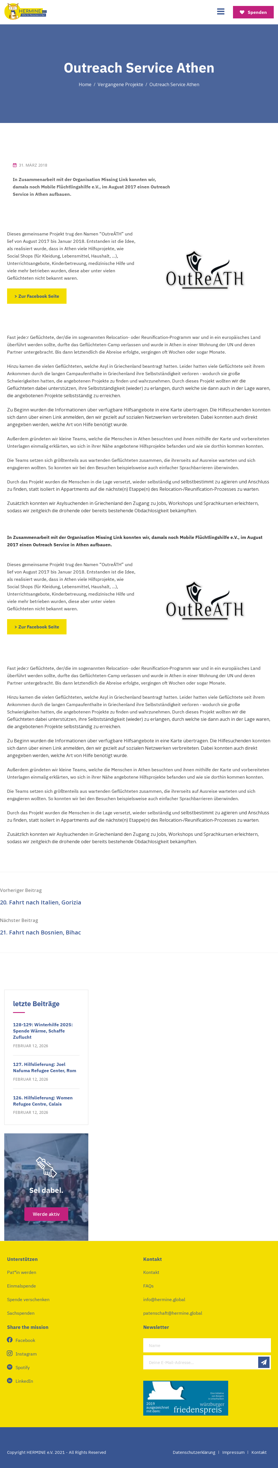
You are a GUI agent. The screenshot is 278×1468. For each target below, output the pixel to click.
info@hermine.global (164, 1299)
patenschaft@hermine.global (172, 1313)
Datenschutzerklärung (194, 1452)
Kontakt (151, 1272)
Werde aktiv (46, 1214)
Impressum (233, 1452)
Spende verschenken (28, 1299)
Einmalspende (21, 1286)
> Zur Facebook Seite (36, 296)
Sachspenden (21, 1313)
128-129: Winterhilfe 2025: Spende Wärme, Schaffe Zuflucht (43, 1031)
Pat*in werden (21, 1272)
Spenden (253, 12)
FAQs (148, 1286)
